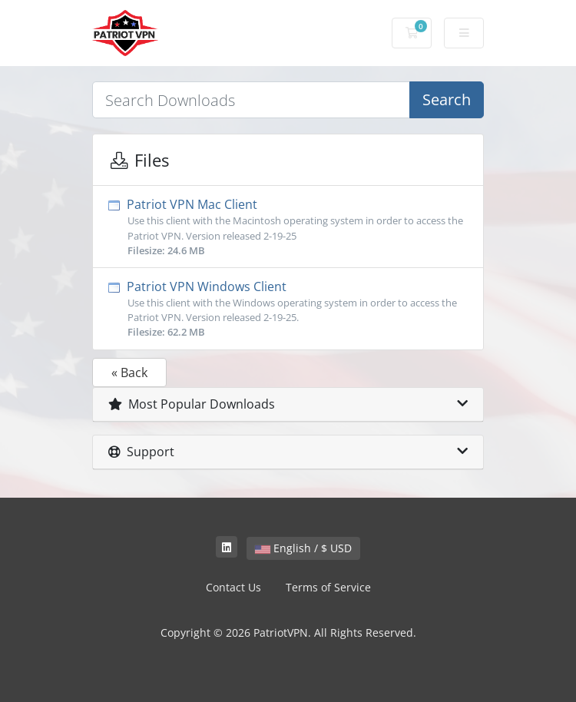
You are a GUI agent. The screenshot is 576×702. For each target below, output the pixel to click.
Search (446, 99)
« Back (129, 372)
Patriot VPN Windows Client (288, 309)
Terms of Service (328, 587)
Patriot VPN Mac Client (288, 227)
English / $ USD (303, 548)
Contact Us (233, 587)
